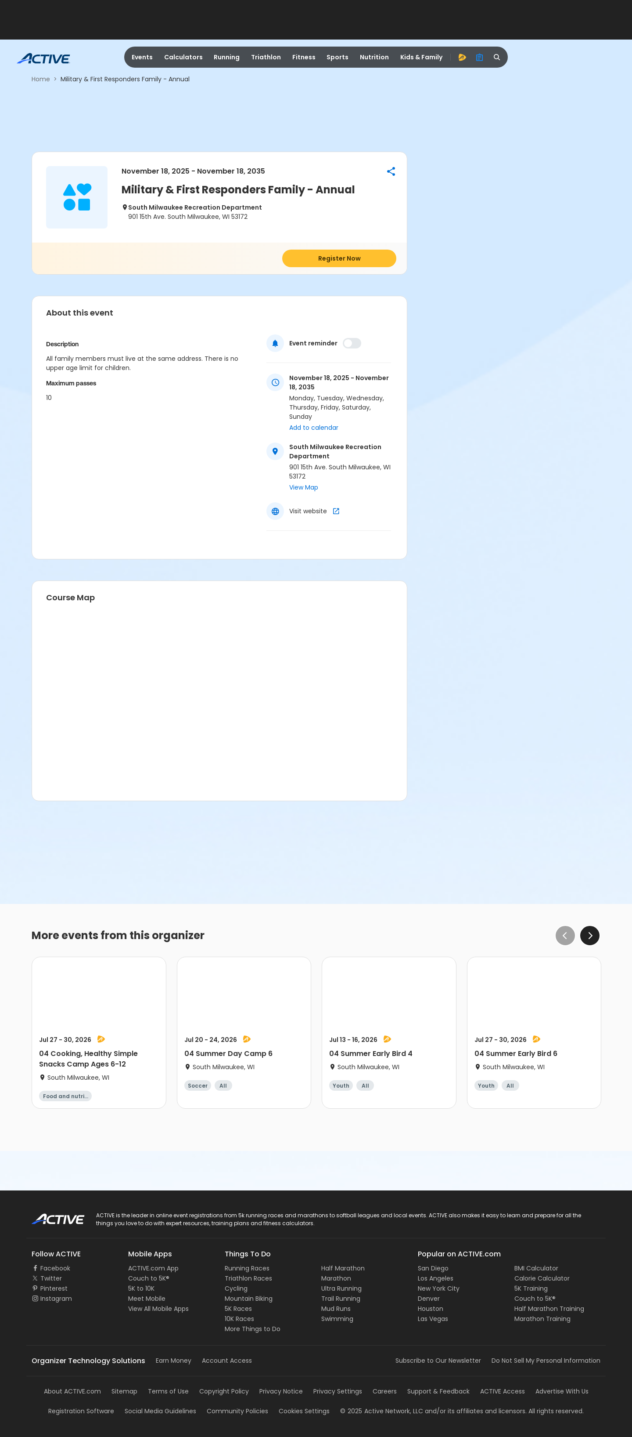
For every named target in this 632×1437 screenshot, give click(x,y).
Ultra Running (341, 1288)
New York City (439, 1288)
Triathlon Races (248, 1278)
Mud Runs (336, 1308)
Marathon (336, 1278)
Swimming (337, 1318)
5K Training (531, 1288)
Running (227, 57)
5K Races (238, 1308)
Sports (337, 57)
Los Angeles (435, 1278)
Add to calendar (313, 427)
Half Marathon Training (549, 1308)
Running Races (247, 1268)
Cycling (236, 1288)
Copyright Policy (224, 1391)
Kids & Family (421, 57)
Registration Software (81, 1411)
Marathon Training (542, 1318)
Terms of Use (168, 1391)
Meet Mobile (146, 1298)
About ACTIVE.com (72, 1391)
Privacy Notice (281, 1391)
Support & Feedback (438, 1391)
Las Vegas (433, 1318)
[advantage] (462, 57)
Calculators (183, 57)
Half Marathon (343, 1268)
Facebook (55, 1268)
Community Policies (237, 1411)
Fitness (304, 57)
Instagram (56, 1298)
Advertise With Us (562, 1391)
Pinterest (54, 1288)
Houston (430, 1308)
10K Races (239, 1318)
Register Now (339, 258)
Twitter (51, 1278)
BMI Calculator (536, 1268)
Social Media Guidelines (160, 1411)
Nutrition (374, 57)
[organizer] (480, 57)
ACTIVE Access (502, 1391)
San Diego (433, 1268)
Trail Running (340, 1298)
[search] (497, 57)
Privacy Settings (337, 1391)
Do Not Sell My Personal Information (546, 1360)
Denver (429, 1298)
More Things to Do (252, 1329)
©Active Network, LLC (381, 1411)
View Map (303, 487)
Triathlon (266, 57)
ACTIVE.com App (153, 1268)
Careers (385, 1391)
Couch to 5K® (148, 1278)
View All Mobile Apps (158, 1308)
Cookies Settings (304, 1411)
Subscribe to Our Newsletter (438, 1360)
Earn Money (173, 1360)
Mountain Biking (249, 1298)
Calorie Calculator (542, 1278)
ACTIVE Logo (50, 1216)
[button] (391, 171)
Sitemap (124, 1391)
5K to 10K (141, 1288)
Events (142, 57)
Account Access (227, 1360)
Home (41, 79)
